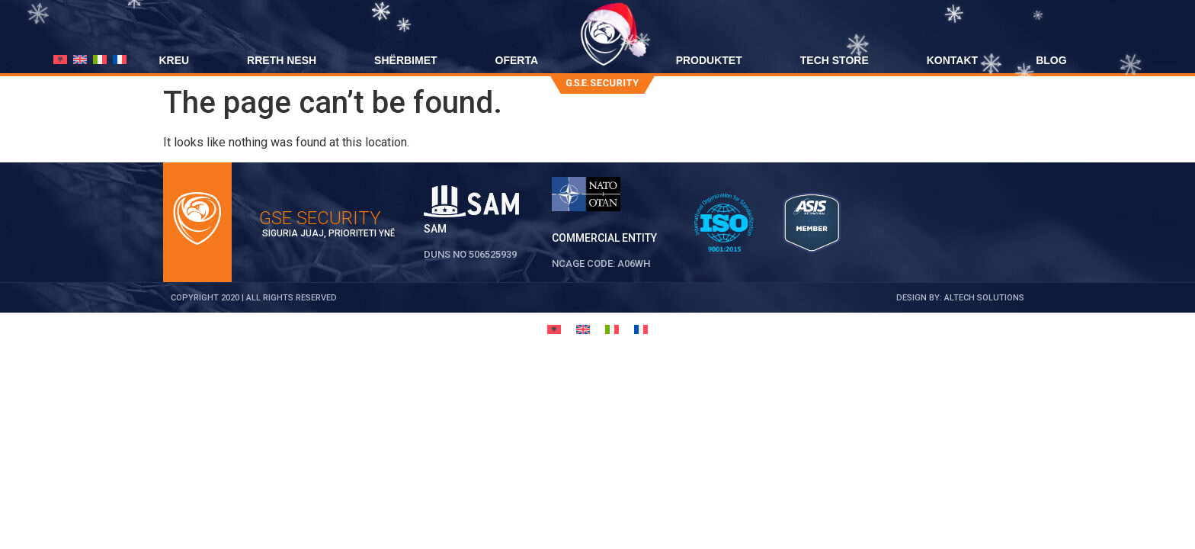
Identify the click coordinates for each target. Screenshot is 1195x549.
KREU (174, 60)
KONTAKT (952, 60)
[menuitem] (60, 59)
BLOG (1051, 60)
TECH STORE (834, 60)
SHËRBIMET (405, 60)
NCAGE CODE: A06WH (601, 263)
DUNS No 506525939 (470, 254)
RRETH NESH (281, 60)
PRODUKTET (709, 60)
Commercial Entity (604, 238)
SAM (435, 229)
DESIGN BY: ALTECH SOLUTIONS (960, 298)
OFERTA (517, 60)
